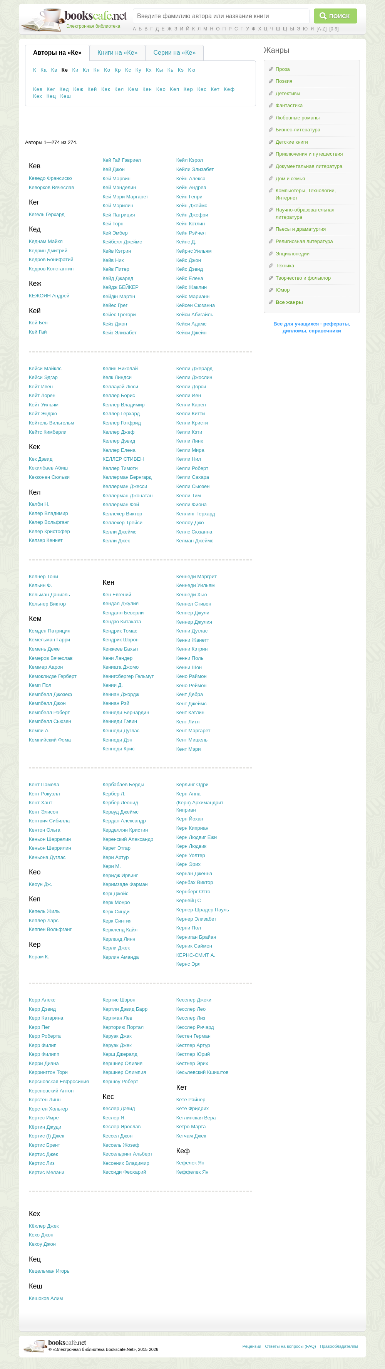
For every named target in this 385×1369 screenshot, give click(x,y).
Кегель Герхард (47, 214)
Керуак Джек (116, 1045)
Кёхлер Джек (44, 1226)
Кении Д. (112, 685)
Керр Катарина (46, 1018)
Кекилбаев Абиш (48, 468)
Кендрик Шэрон (120, 640)
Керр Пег (39, 1027)
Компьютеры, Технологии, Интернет (306, 194)
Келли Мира (190, 450)
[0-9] (333, 29)
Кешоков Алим (46, 1298)
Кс (128, 70)
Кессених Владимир (125, 1163)
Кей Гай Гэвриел (121, 160)
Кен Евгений (116, 594)
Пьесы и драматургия (301, 229)
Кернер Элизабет (196, 919)
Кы (159, 70)
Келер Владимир (48, 513)
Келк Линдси (117, 377)
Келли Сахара (192, 477)
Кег (51, 89)
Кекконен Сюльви (49, 477)
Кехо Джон (41, 1235)
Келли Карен (191, 405)
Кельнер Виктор (47, 604)
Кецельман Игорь (49, 1271)
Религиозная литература (304, 241)
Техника (285, 265)
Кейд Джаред (117, 278)
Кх (149, 70)
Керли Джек (115, 948)
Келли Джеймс (119, 532)
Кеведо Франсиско (50, 178)
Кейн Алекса (191, 178)
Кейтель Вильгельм (51, 423)
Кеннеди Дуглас (120, 730)
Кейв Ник (113, 260)
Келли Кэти (189, 432)
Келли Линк (189, 441)
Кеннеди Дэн (117, 740)
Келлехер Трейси (122, 522)
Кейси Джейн (191, 333)
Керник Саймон (194, 946)
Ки (75, 70)
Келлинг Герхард (195, 514)
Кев (38, 89)
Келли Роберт (192, 468)
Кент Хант (40, 802)
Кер (188, 89)
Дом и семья (290, 178)
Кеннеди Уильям (195, 585)
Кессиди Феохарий (124, 1172)
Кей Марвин (116, 178)
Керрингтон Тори (48, 1072)
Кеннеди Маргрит (196, 576)
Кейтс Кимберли (48, 432)
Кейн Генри (189, 197)
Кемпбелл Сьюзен (50, 721)
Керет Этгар (116, 848)
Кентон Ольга (44, 830)
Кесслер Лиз (190, 1018)
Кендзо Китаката (121, 621)
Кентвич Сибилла (49, 821)
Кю (192, 70)
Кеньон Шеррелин (50, 839)
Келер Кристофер (49, 531)
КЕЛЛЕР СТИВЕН (123, 459)
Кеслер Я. (114, 1118)
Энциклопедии (293, 254)
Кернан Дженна (194, 873)
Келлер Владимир (123, 405)
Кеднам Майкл (46, 241)
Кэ (181, 70)
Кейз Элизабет (119, 333)
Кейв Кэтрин (116, 251)
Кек (105, 89)
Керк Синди (115, 911)
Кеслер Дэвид (118, 1108)
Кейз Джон (114, 324)
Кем (133, 89)
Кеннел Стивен (193, 604)
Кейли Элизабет (195, 169)
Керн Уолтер (190, 855)
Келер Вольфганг (49, 522)
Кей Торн (112, 223)
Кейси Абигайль (194, 314)
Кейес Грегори (119, 314)
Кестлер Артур (193, 1045)
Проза (283, 69)
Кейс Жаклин (191, 287)
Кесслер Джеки (193, 1000)
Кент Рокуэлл (44, 794)
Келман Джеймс (194, 541)
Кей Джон (113, 169)
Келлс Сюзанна (194, 532)
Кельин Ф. (40, 585)
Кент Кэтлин (190, 712)
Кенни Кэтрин (192, 649)
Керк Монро (116, 902)
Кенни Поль (190, 658)
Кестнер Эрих (192, 1063)
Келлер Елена (119, 450)
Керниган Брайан (196, 937)
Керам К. (39, 957)
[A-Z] (321, 29)
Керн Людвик (191, 846)
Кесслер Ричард (195, 1027)
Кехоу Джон (42, 1244)
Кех (37, 96)
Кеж (78, 89)
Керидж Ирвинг (120, 875)
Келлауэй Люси (120, 386)
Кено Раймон (191, 676)
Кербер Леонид (120, 802)
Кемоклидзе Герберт (53, 676)
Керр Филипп (44, 1054)
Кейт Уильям (44, 405)
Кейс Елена (189, 278)
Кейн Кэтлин (190, 223)
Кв (54, 70)
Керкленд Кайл (119, 930)
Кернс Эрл (188, 964)
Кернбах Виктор (194, 882)
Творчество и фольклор (303, 278)
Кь (170, 70)
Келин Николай (120, 368)
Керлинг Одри (192, 784)
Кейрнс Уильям (194, 251)
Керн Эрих (188, 864)
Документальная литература (309, 166)
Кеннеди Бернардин (125, 712)
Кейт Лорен (42, 395)
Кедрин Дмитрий (48, 250)
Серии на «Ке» (174, 52)
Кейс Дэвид (189, 269)
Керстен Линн (45, 1099)
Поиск (339, 16)
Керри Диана (44, 1063)
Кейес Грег (114, 305)
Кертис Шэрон (118, 1000)
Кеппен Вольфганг (50, 929)
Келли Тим (188, 495)
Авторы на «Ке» (57, 52)
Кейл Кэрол (189, 160)
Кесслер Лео (191, 1009)
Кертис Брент (44, 1145)
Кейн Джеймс (191, 205)
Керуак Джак (116, 1036)
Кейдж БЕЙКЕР (120, 287)
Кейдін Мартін (118, 296)
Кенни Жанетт (192, 640)
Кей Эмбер (114, 233)
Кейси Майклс (45, 368)
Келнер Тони (43, 576)
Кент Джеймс (191, 703)
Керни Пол (188, 928)
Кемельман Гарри (49, 640)
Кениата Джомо (120, 667)
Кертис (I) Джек (46, 1136)
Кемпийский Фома (50, 740)
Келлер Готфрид (121, 423)
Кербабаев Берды (123, 784)
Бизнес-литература (298, 130)
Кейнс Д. (186, 242)
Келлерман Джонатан (127, 495)
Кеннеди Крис (118, 749)
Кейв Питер (115, 269)
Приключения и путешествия (309, 154)
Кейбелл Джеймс (122, 242)
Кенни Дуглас (192, 631)
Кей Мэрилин (117, 205)
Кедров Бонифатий (51, 259)
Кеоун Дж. (40, 884)
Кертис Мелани (46, 1172)
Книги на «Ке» (117, 52)
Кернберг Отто (193, 891)
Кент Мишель (192, 740)
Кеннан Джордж (120, 694)
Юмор (283, 290)
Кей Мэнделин (119, 187)
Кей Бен (38, 322)
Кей (92, 89)
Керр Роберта (45, 1036)
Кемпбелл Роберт (49, 712)
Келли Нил (188, 459)
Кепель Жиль (44, 911)
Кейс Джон (188, 260)
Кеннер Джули (192, 613)
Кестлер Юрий (193, 1054)
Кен (147, 89)
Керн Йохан (189, 819)
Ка (43, 70)
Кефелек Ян (190, 1163)
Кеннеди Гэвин (119, 721)
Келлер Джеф (118, 432)
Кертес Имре (44, 1118)
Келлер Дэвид (118, 441)
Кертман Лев (117, 1018)
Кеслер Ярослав (121, 1126)
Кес (201, 89)
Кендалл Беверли (123, 613)
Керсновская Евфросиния (59, 1081)
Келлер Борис (118, 395)
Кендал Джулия (120, 603)
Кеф (229, 89)
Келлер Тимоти (119, 468)
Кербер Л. (114, 794)
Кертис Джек (43, 1154)
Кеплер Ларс (44, 920)
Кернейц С (188, 900)
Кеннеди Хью (191, 594)
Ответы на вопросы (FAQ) (290, 1346)
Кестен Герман (193, 1036)
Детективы (288, 93)
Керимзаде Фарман (124, 884)
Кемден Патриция (49, 631)
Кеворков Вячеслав (51, 187)
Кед (64, 89)
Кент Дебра (189, 694)
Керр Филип (43, 1045)
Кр (118, 70)
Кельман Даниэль (49, 594)
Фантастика (289, 105)
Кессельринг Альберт (127, 1154)
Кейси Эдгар (43, 377)
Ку (139, 70)
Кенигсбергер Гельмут (128, 676)
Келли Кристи (192, 423)
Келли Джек (116, 541)
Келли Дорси (191, 386)
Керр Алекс (42, 1000)
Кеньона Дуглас (47, 857)
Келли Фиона (191, 504)
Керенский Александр (127, 839)
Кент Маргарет (193, 730)
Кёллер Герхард (121, 413)
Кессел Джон (117, 1136)
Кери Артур (115, 857)
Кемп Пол (40, 685)
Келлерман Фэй (120, 504)
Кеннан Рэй (115, 703)
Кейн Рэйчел (191, 233)
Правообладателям (339, 1346)
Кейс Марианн (192, 296)
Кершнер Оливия (122, 1063)
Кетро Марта (191, 1126)
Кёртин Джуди (45, 1127)
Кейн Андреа (191, 187)
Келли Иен (188, 395)
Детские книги (292, 142)
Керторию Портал (123, 1027)
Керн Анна (188, 794)
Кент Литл (188, 722)
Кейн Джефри (192, 215)
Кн (97, 70)
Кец (51, 96)
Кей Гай (38, 332)
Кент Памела (44, 784)
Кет (215, 89)
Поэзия (284, 81)
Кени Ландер (117, 658)
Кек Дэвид (40, 459)
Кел (119, 89)
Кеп (174, 89)
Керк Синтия (116, 921)
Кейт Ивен (41, 386)
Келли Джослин (194, 377)
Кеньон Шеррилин (50, 848)
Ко (107, 70)
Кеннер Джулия (194, 622)
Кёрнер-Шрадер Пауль (202, 910)
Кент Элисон (43, 812)
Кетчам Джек (191, 1136)
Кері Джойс (115, 893)
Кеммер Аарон (46, 667)
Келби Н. (39, 504)
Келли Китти (190, 413)
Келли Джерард (194, 368)
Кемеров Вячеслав (51, 658)
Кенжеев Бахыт (120, 649)
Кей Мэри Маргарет (125, 197)
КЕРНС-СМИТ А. (195, 955)
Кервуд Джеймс (120, 812)
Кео (161, 89)
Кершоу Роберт (120, 1081)
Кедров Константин (51, 269)
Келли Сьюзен (193, 486)
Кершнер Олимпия (124, 1072)
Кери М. (111, 866)
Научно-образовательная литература (305, 213)
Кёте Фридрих (192, 1108)
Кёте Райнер (191, 1099)
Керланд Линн (118, 939)
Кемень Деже (44, 649)
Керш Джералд (119, 1054)
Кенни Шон (189, 667)
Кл (86, 70)
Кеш (65, 96)
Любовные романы (298, 118)
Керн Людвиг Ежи (196, 837)
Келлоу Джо (190, 522)
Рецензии (252, 1346)
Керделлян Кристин (125, 830)
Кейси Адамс (191, 324)
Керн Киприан (192, 828)
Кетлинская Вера (196, 1118)
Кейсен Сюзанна (195, 305)
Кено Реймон (191, 685)
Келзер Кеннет (46, 540)
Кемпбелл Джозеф (50, 694)
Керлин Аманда (120, 957)
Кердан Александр (124, 821)
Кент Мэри (188, 749)
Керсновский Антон (51, 1091)
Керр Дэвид (42, 1009)
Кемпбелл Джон (47, 703)
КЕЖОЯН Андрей (49, 296)
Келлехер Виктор (122, 514)
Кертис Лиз (42, 1163)
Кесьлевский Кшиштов (202, 1072)
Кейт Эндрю (43, 413)
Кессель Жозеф (120, 1145)
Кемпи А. (39, 730)
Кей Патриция (118, 215)
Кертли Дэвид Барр (124, 1009)
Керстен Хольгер (48, 1109)
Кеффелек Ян (192, 1172)
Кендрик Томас (119, 631)
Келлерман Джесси (124, 486)
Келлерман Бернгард (126, 477)
